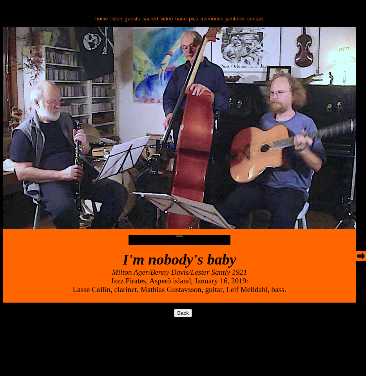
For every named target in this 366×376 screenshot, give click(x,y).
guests (132, 19)
